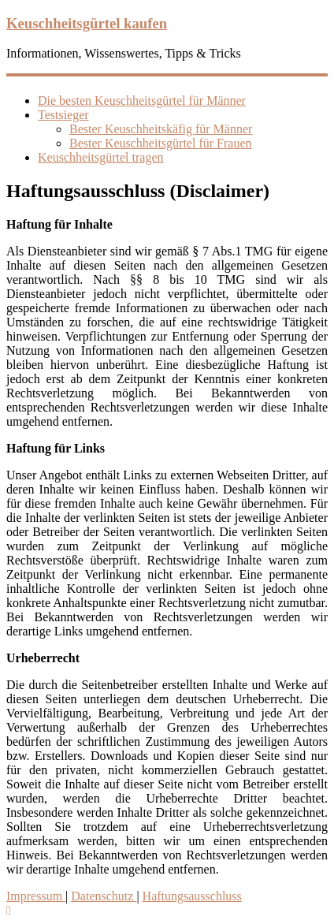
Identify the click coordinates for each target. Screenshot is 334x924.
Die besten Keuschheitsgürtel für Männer (142, 100)
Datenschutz (103, 896)
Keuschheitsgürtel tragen (101, 157)
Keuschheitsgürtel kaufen (86, 23)
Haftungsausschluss (192, 896)
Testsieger (63, 114)
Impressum (35, 896)
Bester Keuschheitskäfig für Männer (160, 129)
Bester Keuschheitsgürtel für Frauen (160, 143)
